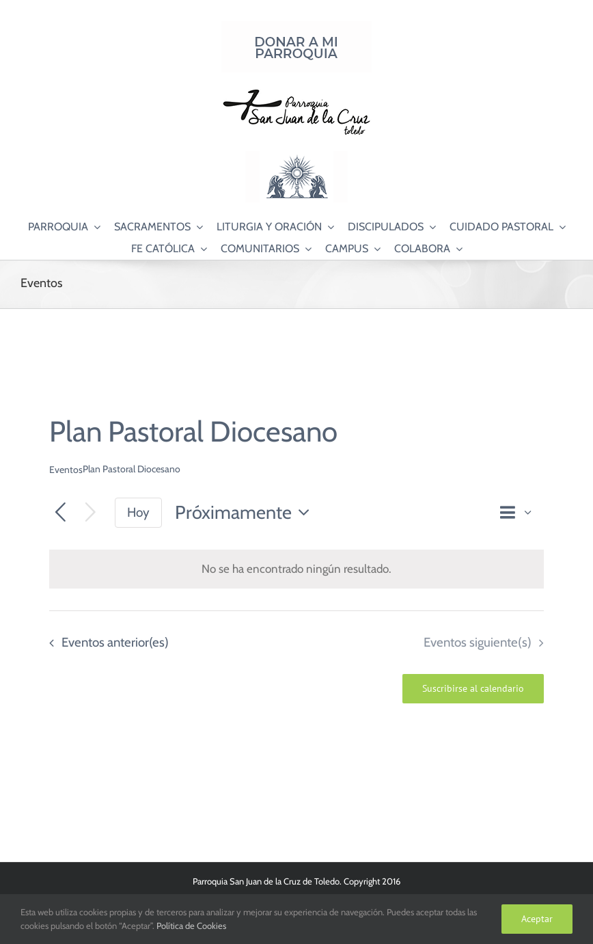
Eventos (66, 469)
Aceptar (537, 919)
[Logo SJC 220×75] (296, 91)
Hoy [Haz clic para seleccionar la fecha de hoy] (138, 512)
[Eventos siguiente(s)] (90, 513)
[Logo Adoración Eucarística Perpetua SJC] (296, 156)
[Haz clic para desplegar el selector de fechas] (246, 513)
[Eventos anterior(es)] (60, 513)
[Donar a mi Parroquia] (296, 26)
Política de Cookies (191, 925)
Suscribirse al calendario (473, 688)
